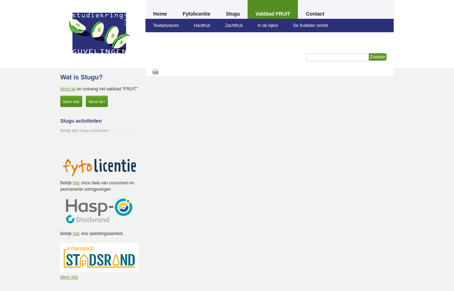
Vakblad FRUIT (272, 14)
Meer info (71, 102)
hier (76, 182)
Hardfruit (202, 25)
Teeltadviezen (166, 25)
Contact (315, 14)
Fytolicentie (196, 14)
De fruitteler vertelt (310, 25)
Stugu (233, 14)
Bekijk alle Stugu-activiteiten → (87, 130)
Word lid (68, 88)
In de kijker (268, 25)
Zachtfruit (234, 25)
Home (160, 14)
